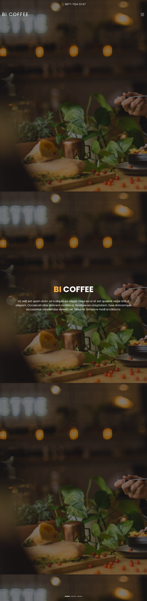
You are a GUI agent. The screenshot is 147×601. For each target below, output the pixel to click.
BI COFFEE (15, 14)
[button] (11, 300)
